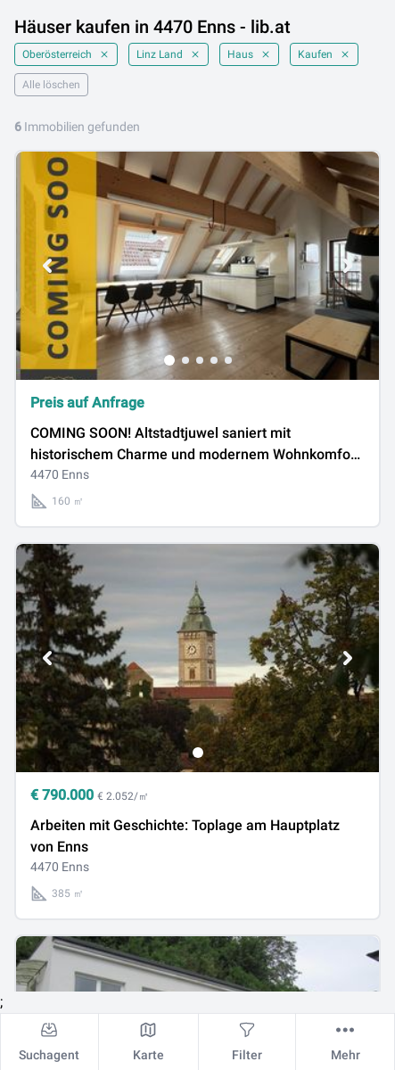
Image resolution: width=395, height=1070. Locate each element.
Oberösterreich (66, 54)
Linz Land (168, 54)
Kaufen (324, 54)
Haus (249, 54)
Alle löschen (51, 84)
